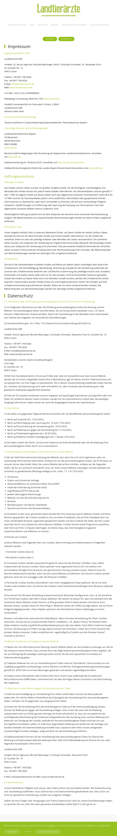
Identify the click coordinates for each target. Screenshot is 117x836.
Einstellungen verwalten (48, 831)
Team (32, 25)
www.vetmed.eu (52, 98)
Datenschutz (66, 39)
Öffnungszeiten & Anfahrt (74, 25)
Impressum (50, 39)
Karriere (55, 25)
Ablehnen (27, 831)
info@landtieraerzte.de (22, 84)
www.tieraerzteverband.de (71, 162)
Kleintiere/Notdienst (99, 25)
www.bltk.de (10, 147)
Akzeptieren (12, 831)
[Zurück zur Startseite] (58, 10)
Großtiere (42, 25)
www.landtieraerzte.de (21, 87)
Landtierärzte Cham (17, 25)
